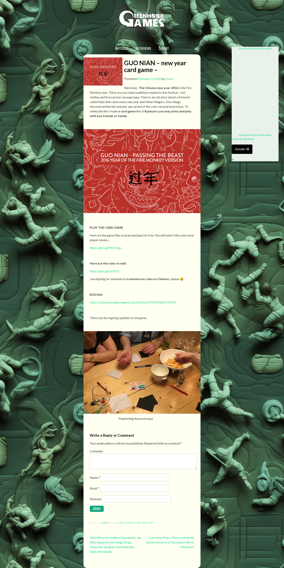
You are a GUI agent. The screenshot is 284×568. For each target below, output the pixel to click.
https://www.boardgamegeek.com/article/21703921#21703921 (133, 302)
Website (95, 499)
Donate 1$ (242, 149)
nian (145, 522)
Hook (169, 78)
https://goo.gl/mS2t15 (104, 271)
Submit (164, 47)
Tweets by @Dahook (243, 138)
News (105, 522)
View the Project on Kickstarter (255, 48)
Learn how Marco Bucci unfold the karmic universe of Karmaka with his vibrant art (170, 542)
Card (121, 522)
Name (95, 477)
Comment (96, 451)
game (138, 522)
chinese (129, 522)
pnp (151, 522)
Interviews (143, 47)
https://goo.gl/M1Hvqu (105, 248)
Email (94, 488)
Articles (121, 47)
